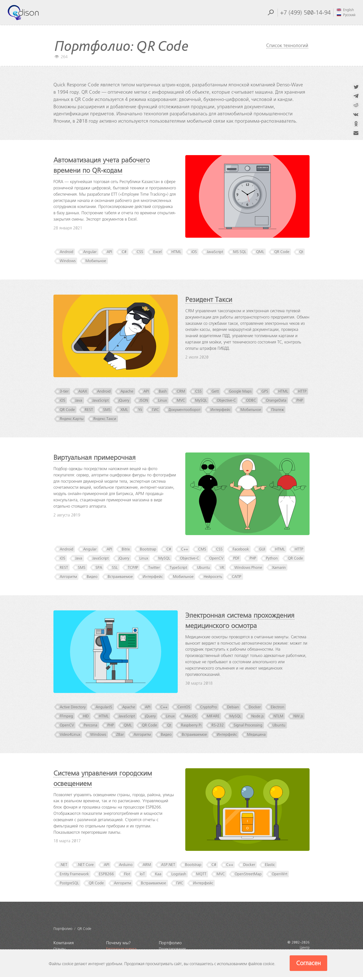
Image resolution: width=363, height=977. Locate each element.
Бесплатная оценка (121, 949)
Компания (63, 942)
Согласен (308, 963)
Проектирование (172, 949)
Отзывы (59, 949)
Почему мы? (118, 942)
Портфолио (170, 942)
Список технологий (287, 45)
